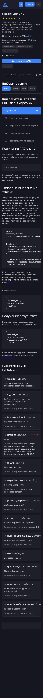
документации (9, 358)
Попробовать (10, 75)
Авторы (7, 66)
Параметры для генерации (19, 140)
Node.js (15, 88)
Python (6, 88)
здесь (10, 282)
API (39, 75)
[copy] (31, 36)
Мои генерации (26, 75)
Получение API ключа (17, 118)
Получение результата (17, 133)
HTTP (24, 88)
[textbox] (21, 167)
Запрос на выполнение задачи (21, 125)
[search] (21, 4)
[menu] (38, 4)
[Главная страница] (5, 4)
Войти (30, 4)
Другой (32, 88)
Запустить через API (21, 61)
